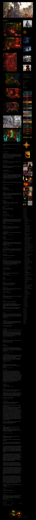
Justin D (4, 388)
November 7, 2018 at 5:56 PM (8, 423)
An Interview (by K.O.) (26, 75)
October (26, 295)
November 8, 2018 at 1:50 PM (8, 486)
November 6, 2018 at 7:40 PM (8, 367)
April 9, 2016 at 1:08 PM (7, 257)
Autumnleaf (4, 241)
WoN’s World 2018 (27, 263)
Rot (3, 186)
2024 (24, 211)
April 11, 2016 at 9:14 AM (7, 285)
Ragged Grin (4, 259)
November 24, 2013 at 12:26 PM (8, 158)
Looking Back (5, 20)
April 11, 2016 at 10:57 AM (7, 298)
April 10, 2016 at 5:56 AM (7, 279)
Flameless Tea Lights (27, 231)
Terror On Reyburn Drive (28, 229)
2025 (24, 210)
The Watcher (26, 256)
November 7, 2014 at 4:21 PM (8, 234)
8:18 (23, 84)
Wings (25, 232)
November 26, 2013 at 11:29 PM (8, 198)
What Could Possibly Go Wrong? (29, 244)
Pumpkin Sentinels (27, 242)
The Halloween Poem (25, 81)
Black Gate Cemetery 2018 (28, 248)
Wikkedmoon (4, 247)
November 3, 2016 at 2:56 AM (8, 342)
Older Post (20, 503)
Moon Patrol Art (26, 281)
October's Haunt (26, 276)
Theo (3, 435)
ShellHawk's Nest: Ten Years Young (29, 250)
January (26, 306)
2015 (24, 310)
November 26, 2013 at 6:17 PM (8, 184)
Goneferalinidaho (5, 173)
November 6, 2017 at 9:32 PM (8, 361)
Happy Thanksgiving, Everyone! (28, 238)
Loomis (25, 283)
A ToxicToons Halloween (28, 245)
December (26, 218)
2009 (24, 317)
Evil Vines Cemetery (27, 251)
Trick (23, 82)
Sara (3, 271)
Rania (3, 236)
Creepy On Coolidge (27, 225)
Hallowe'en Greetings (27, 249)
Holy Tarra (4, 225)
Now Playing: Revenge (27, 255)
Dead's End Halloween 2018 (28, 220)
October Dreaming (27, 257)
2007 (24, 320)
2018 (24, 217)
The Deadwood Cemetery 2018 (28, 262)
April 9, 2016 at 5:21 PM (7, 269)
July (25, 299)
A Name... (26, 224)
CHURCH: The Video (27, 239)
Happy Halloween (27, 291)
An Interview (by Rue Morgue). (27, 76)
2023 (24, 212)
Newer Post (4, 503)
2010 (24, 316)
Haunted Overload (27, 230)
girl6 (3, 200)
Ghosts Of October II (27, 260)
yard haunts (13, 148)
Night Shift (24, 83)
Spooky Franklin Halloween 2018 (29, 261)
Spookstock (26, 282)
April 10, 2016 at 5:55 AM (7, 275)
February (26, 305)
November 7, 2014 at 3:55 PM (8, 223)
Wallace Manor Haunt (27, 243)
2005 (24, 322)
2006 (24, 321)
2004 (24, 323)
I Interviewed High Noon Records (27, 77)
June (25, 300)
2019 (24, 216)
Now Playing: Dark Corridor (28, 268)
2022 (24, 213)
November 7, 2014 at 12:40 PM (8, 209)
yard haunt (9, 148)
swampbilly (4, 328)
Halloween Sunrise (27, 294)
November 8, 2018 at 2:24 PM (8, 492)
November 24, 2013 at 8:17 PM (8, 171)
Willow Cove (4, 160)
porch (6, 148)
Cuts (23, 85)
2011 (24, 315)
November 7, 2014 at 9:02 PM (8, 245)
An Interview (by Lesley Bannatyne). (27, 74)
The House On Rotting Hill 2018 (28, 254)
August (26, 298)
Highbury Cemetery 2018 (28, 267)
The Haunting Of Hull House (28, 237)
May (25, 301)
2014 (24, 311)
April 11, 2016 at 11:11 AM (7, 318)
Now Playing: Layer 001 (27, 266)
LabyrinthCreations (5, 267)
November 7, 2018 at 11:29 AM (8, 386)
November (26, 219)
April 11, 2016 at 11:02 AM (7, 310)
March (25, 304)
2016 (24, 309)
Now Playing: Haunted (27, 287)
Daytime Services (27, 275)
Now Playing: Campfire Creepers (29, 274)
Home (12, 503)
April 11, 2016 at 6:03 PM (7, 326)
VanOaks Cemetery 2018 (27, 226)
